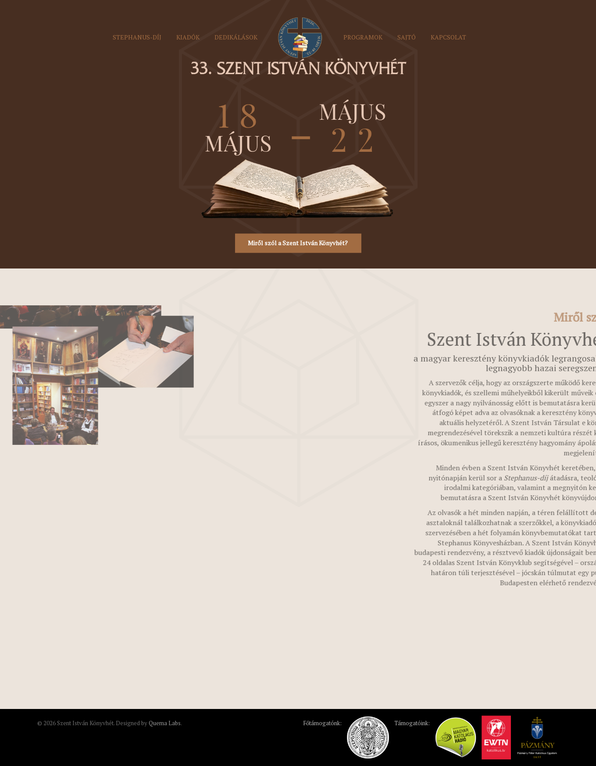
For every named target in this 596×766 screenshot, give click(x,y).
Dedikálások (235, 37)
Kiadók (188, 37)
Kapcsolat (448, 37)
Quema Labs (165, 723)
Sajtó (406, 37)
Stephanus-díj (137, 37)
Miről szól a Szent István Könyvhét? (298, 243)
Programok (362, 37)
